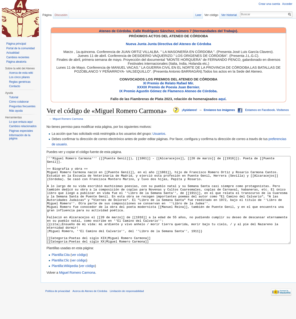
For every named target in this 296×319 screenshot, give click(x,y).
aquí (221, 99)
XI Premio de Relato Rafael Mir (168, 83)
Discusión (61, 15)
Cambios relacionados (23, 126)
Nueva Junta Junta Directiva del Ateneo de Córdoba (168, 44)
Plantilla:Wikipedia (65, 283)
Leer (198, 15)
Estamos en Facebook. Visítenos (267, 110)
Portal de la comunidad (20, 48)
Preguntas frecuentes (22, 106)
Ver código (211, 15)
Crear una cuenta (269, 4)
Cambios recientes (17, 57)
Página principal (16, 43)
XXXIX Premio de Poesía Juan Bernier (168, 87)
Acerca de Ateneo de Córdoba (90, 308)
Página (47, 15)
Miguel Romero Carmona (68, 118)
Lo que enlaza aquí (21, 121)
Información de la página (19, 137)
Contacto (14, 86)
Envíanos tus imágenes (219, 110)
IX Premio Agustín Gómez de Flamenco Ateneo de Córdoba (168, 91)
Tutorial (13, 97)
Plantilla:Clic (60, 277)
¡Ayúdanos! (189, 110)
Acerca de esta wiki (21, 72)
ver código (79, 272)
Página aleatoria (16, 61)
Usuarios (158, 133)
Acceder (287, 4)
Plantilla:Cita (61, 272)
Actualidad (12, 52)
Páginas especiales (21, 130)
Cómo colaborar (19, 101)
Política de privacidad (57, 308)
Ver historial (229, 15)
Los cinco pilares (19, 77)
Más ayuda (16, 110)
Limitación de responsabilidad (127, 308)
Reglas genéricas (20, 81)
